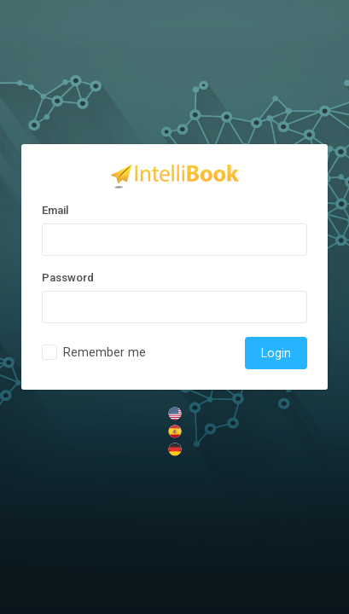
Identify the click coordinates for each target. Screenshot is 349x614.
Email (55, 210)
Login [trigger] (276, 353)
